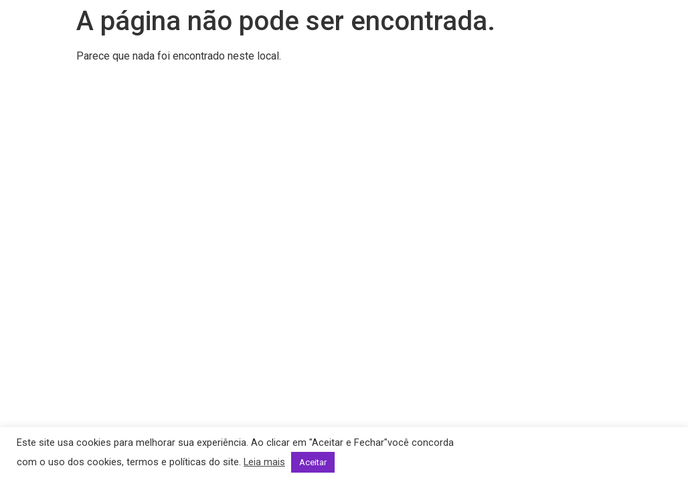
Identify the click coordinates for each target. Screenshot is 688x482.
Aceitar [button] (313, 462)
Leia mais (264, 462)
